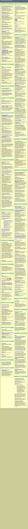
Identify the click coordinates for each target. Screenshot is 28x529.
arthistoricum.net (4, 82)
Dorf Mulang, (17, 186)
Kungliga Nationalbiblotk (5, 46)
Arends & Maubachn (5, 309)
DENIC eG (3, 291)
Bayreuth (23, 227)
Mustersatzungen (8, 194)
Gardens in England (18, 289)
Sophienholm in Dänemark (19, 264)
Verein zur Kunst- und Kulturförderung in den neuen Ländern (19, 370)
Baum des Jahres (4, 329)
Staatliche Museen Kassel (6, 72)
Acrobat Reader (6, 278)
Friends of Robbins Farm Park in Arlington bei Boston (20, 120)
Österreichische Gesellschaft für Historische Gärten (20, 103)
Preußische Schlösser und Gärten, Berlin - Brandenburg (20, 206)
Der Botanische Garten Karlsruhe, (20, 149)
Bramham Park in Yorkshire (19, 287)
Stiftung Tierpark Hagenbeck (19, 125)
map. (20, 397)
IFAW (15, 23)
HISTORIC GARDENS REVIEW (6, 253)
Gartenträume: (3, 362)
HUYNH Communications (5, 294)
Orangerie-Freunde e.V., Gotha (19, 190)
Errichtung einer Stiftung (5, 193)
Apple (2, 275)
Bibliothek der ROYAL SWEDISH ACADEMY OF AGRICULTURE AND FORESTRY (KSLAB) (7, 52)
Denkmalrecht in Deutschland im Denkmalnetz (6, 230)
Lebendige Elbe (17, 198)
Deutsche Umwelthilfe (18, 17)
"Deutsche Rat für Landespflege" (7, 213)
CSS (6, 282)
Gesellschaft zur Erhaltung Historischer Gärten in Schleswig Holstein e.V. (20, 70)
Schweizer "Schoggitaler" (6, 200)
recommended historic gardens (22, 393)
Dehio (2, 40)
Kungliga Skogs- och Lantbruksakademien (5, 50)
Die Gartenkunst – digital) (6, 244)
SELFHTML (3, 282)
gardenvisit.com (17, 383)
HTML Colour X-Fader (5, 283)
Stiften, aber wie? (17, 90)
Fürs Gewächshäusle (18, 141)
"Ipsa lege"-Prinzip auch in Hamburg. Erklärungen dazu (7, 233)
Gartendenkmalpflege (17, 248)
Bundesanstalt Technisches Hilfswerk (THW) (6, 370)
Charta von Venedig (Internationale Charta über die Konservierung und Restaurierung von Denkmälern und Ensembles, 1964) (8, 221)
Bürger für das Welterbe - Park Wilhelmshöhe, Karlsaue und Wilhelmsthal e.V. (19, 181)
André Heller (17, 300)
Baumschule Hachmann (5, 306)
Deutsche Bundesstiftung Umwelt (7, 171)
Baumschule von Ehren (5, 304)
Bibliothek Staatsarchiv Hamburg (7, 26)
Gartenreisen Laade (18, 398)
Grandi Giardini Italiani (18, 98)
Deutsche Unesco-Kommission (6, 103)
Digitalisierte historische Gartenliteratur (5, 12)
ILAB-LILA (3, 21)
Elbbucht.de (17, 159)
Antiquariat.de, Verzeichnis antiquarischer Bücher (6, 16)
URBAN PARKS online (18, 193)
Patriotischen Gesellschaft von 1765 (19, 81)
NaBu (16, 14)
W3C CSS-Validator (8, 284)
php (11, 284)
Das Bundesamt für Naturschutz (20, 7)
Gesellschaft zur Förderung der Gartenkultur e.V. (20, 64)
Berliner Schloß (17, 177)
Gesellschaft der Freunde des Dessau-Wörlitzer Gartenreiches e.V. (20, 45)
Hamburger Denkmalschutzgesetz (7, 232)
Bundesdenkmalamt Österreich (6, 134)
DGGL (16, 335)
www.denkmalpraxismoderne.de (7, 196)
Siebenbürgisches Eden (18, 277)
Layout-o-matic (9, 282)
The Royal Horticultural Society (20, 346)
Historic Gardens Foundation (19, 352)
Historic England (4, 148)
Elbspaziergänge (17, 77)
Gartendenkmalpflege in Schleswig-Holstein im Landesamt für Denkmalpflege (7, 136)
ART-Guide (3, 80)
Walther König (4, 60)
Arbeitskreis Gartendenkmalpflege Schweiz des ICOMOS (7, 106)
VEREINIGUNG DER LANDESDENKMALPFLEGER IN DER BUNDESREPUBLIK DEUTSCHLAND (7, 116)
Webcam (21, 179)
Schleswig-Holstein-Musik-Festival (21, 256)
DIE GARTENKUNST (5, 242)
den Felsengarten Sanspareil (20, 230)
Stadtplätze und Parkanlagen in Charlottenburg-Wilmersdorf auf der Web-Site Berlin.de (20, 211)
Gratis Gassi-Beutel (5, 266)
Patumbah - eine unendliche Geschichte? (19, 134)
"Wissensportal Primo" (4, 10)
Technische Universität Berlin (6, 88)
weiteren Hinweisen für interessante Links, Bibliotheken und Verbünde (7, 34)
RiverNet (16, 26)
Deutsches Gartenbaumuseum (19, 327)
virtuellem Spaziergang (18, 286)
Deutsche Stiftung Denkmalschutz (7, 166)
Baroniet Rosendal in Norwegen (20, 268)
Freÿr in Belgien (17, 241)
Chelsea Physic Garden (18, 291)
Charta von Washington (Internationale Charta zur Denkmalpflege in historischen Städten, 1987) (7, 225)
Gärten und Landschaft (9, 61)
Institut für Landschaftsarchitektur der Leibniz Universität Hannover (7, 93)
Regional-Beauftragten (18, 338)
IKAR (2, 66)
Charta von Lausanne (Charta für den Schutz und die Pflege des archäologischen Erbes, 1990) (8, 227)
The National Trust (18, 339)
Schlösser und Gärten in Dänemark (20, 257)
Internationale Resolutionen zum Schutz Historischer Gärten (7, 216)
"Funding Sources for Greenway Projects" (20, 196)
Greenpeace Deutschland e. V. (19, 21)
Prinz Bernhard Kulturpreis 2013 (20, 306)
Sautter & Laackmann (5, 57)
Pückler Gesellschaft (18, 57)
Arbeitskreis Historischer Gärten (20, 337)
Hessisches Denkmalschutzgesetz (7, 237)
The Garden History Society (19, 351)
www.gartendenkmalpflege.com (6, 139)
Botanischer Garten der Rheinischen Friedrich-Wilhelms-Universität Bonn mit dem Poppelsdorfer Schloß (20, 236)
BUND (16, 11)
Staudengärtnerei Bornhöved (6, 322)
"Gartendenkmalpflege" (4, 198)
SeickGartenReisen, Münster (19, 378)
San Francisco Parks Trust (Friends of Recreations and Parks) (20, 115)
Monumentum (4, 260)
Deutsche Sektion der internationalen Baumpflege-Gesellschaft (7, 333)
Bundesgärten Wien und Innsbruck (20, 271)
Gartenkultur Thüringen (18, 218)
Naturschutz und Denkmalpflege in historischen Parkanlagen (20, 172)
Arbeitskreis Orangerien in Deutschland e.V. (19, 50)
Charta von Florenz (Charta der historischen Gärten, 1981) (8, 223)
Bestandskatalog (4, 73)
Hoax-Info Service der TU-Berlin (6, 288)
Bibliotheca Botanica (5, 24)
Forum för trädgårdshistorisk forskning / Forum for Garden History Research (20, 358)
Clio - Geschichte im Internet (6, 69)
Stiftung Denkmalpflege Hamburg (7, 170)
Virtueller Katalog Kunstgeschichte (7, 28)
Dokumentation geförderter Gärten (20, 87)
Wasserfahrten (21, 77)
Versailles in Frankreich (18, 240)
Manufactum (3, 352)
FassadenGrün (4, 343)
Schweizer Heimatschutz (9, 204)
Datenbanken (3, 39)
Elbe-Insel (16, 166)
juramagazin (3, 236)
